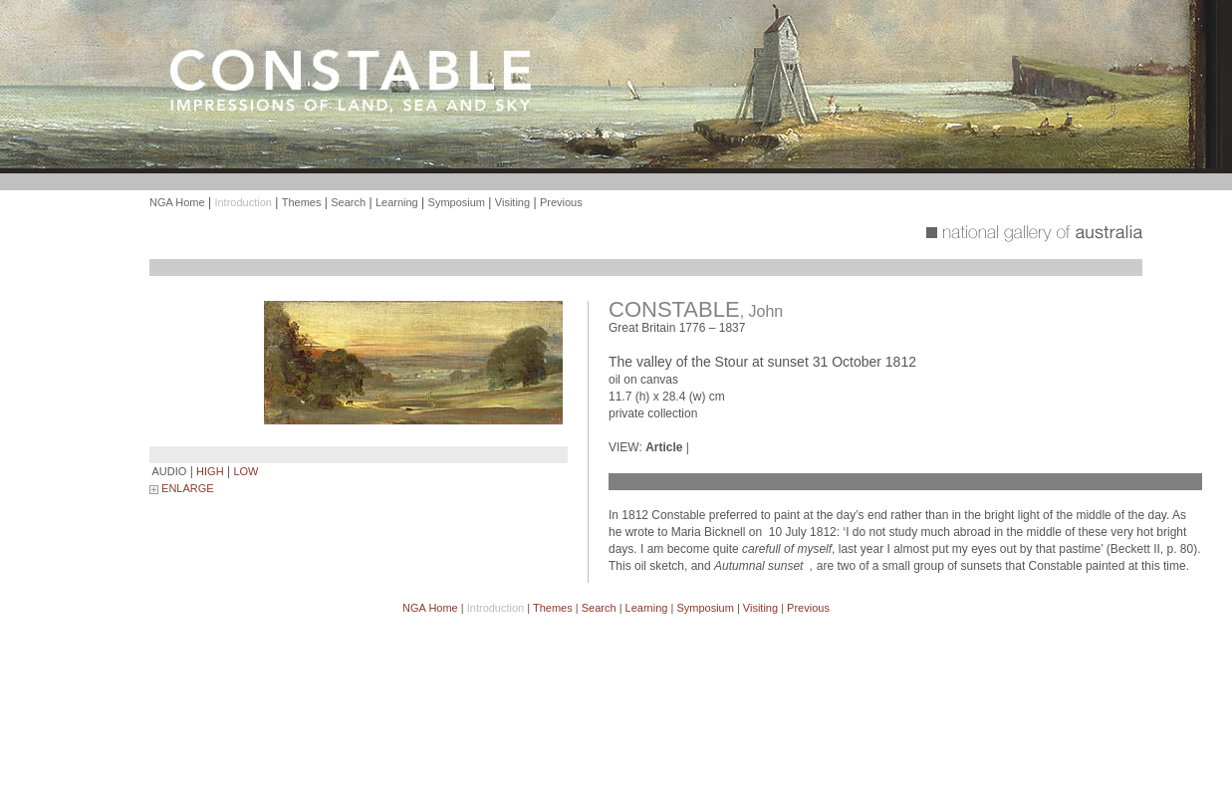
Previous (561, 202)
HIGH (210, 471)
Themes (302, 202)
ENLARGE (181, 488)
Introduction (242, 202)
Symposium (456, 202)
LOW (245, 471)
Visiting (512, 202)
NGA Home (177, 202)
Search (348, 202)
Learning (396, 202)
